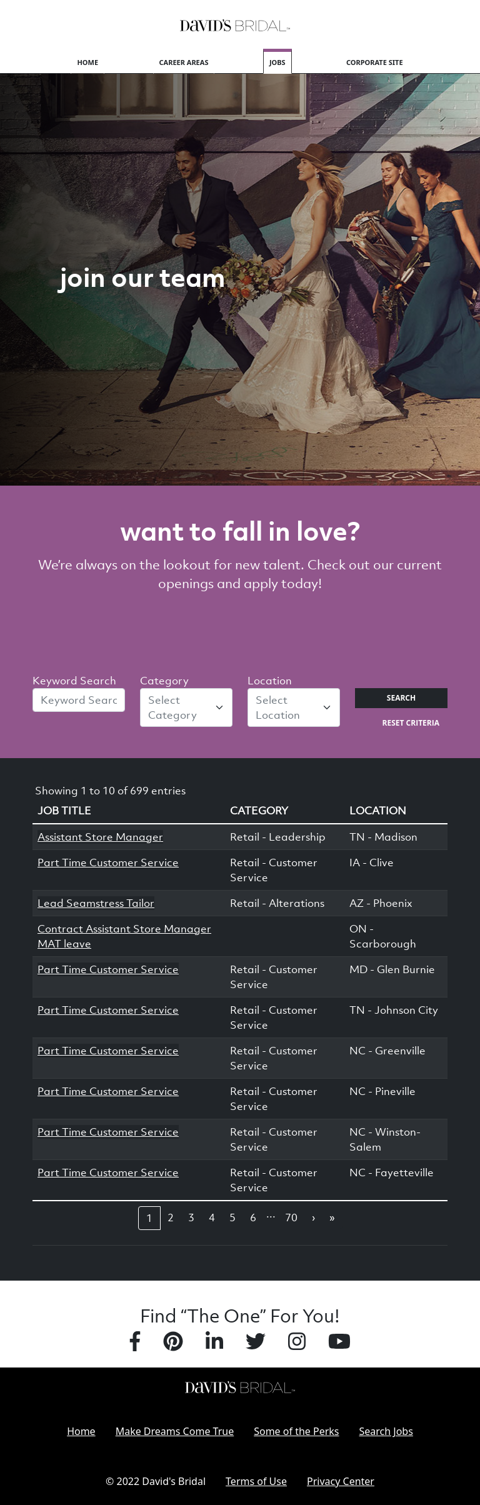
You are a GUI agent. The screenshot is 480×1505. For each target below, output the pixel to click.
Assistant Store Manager (100, 837)
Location (270, 681)
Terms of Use (256, 1481)
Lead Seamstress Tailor (96, 903)
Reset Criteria (410, 723)
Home (87, 62)
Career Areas (184, 62)
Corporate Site (374, 62)
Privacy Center (340, 1481)
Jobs (277, 62)
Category (164, 681)
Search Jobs (386, 1431)
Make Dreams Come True (175, 1431)
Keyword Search (74, 681)
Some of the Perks (296, 1431)
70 (291, 1217)
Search (401, 697)
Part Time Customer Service (108, 862)
